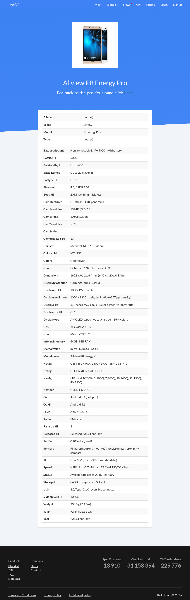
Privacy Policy (52, 595)
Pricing (150, 4)
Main (98, 4)
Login (164, 4)
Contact (36, 570)
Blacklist (112, 4)
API (138, 4)
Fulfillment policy (80, 595)
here (128, 92)
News (126, 4)
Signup (177, 4)
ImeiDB (14, 5)
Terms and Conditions (22, 595)
